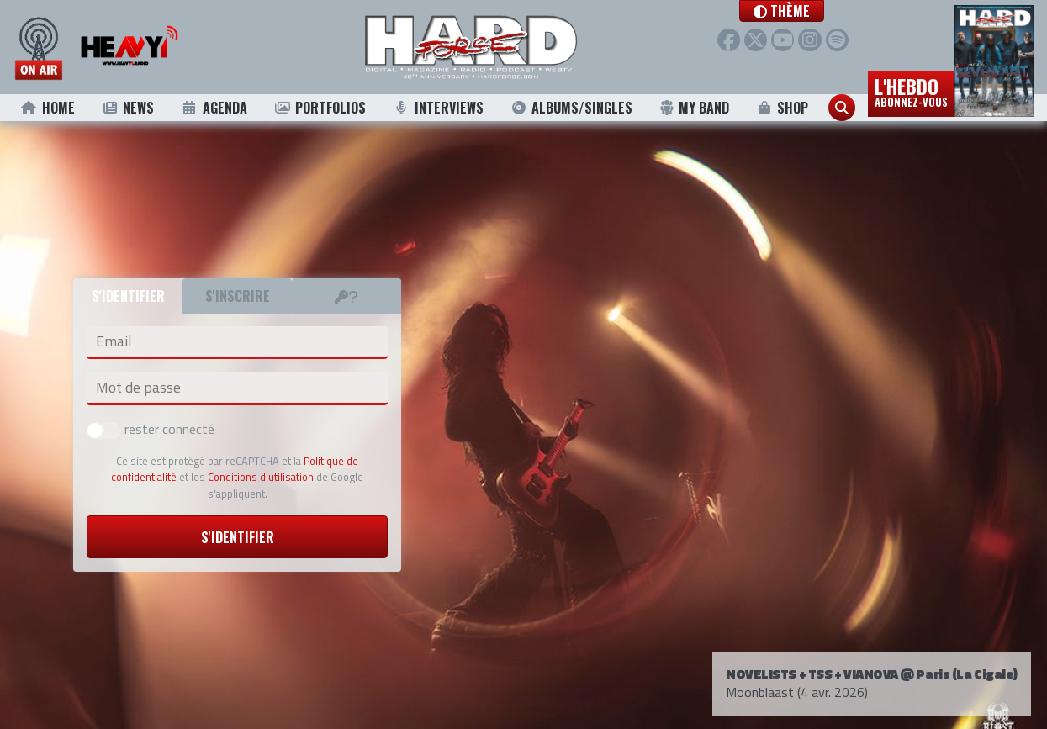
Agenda (214, 108)
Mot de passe (138, 387)
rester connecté (150, 429)
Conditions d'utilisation (261, 476)
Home (47, 108)
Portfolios (319, 108)
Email (113, 341)
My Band (694, 108)
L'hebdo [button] (911, 90)
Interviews (438, 108)
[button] (800, 11)
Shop (781, 108)
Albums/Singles (571, 108)
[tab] (346, 296)
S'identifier (237, 537)
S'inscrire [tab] (237, 296)
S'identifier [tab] (128, 296)
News (127, 108)
